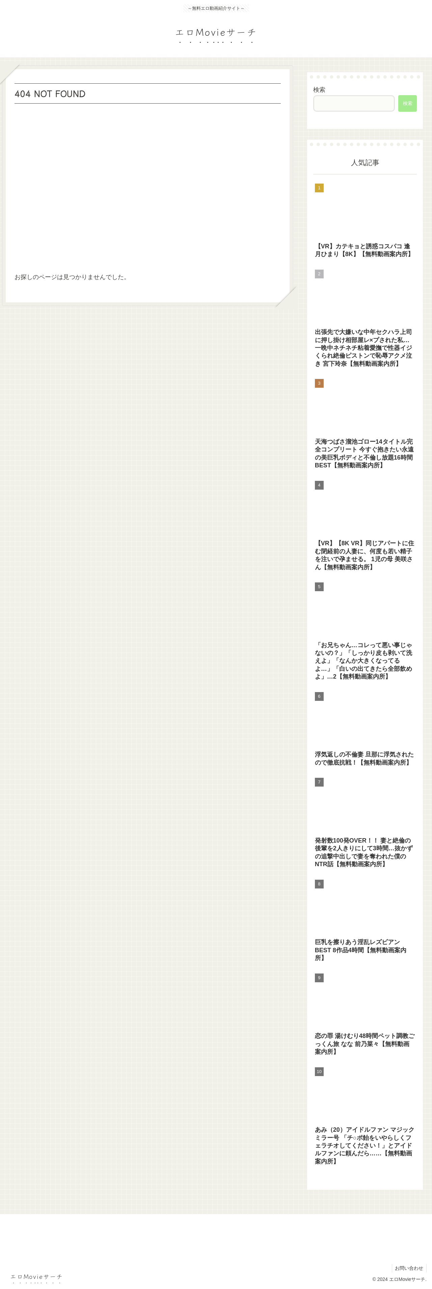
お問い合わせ (409, 1268)
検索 (319, 89)
